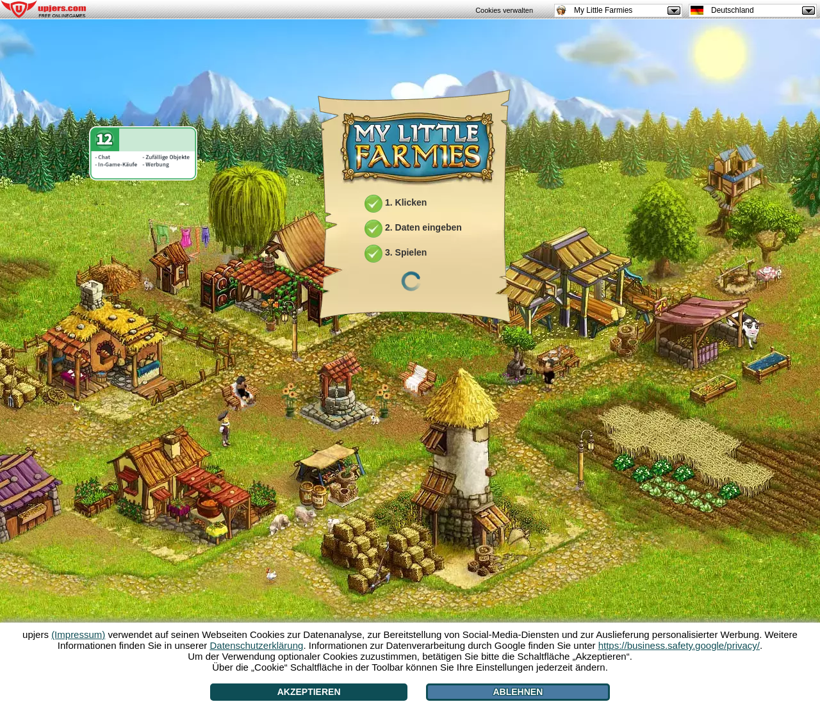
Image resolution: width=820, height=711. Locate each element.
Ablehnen (518, 692)
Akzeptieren (309, 692)
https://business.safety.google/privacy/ (679, 645)
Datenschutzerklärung (256, 645)
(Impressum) (78, 634)
